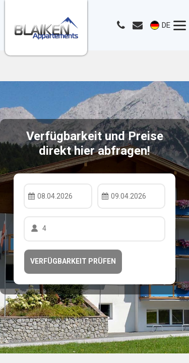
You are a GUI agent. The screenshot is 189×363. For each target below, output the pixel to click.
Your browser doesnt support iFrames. (94, 181)
